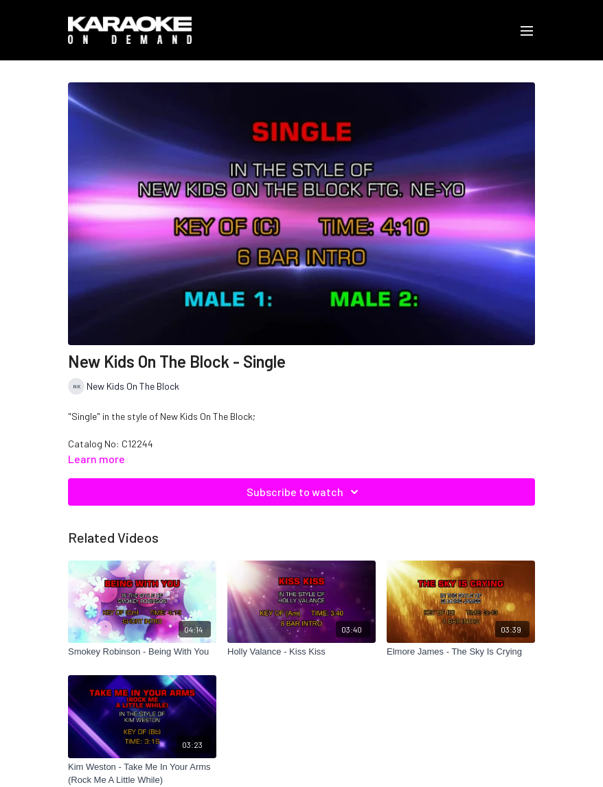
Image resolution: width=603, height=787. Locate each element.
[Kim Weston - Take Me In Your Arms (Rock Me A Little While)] (142, 773)
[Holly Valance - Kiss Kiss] (301, 652)
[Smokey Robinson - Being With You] (142, 652)
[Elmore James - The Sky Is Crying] (461, 652)
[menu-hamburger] (527, 30)
